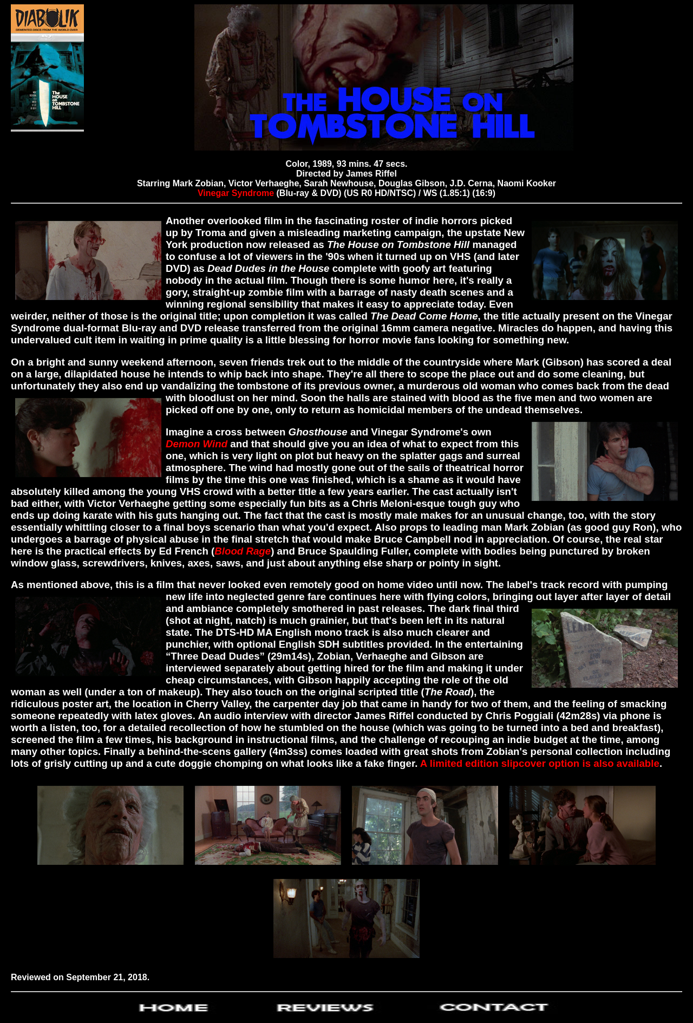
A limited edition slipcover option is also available (539, 763)
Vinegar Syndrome (236, 193)
